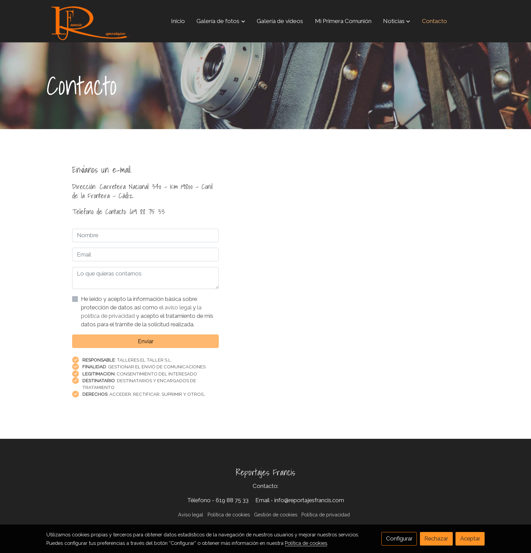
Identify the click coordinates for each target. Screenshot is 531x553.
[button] (221, 21)
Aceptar (470, 538)
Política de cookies (229, 514)
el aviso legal (176, 307)
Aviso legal (190, 514)
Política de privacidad (325, 514)
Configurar (399, 538)
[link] (89, 21)
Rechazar (436, 538)
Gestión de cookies (275, 514)
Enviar (145, 341)
